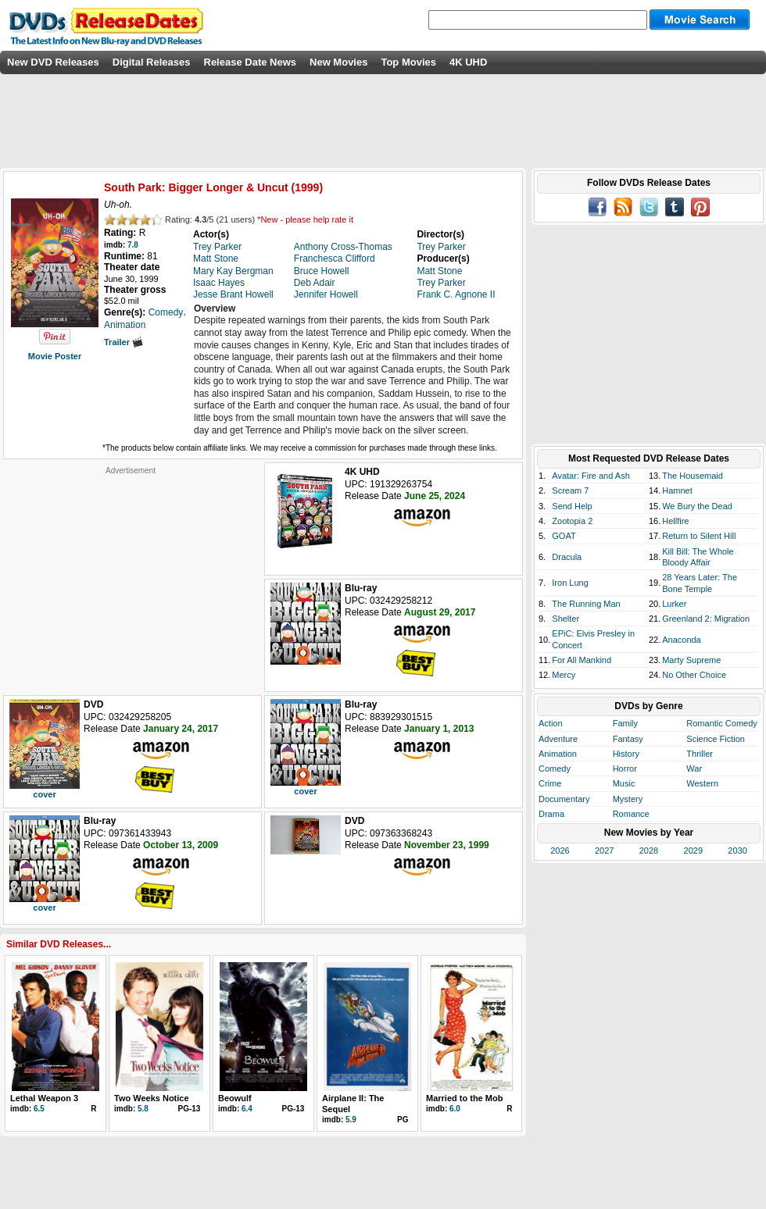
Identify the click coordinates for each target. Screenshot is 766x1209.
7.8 (132, 245)
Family (625, 723)
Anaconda (681, 639)
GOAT (563, 535)
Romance (631, 813)
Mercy (563, 674)
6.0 (454, 1108)
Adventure (558, 739)
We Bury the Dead (697, 506)
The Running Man (586, 603)
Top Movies (408, 62)
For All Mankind (581, 660)
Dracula (567, 557)
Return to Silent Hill (699, 535)
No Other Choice (694, 674)
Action (551, 723)
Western (702, 783)
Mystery (628, 799)
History (626, 753)
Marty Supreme (691, 660)
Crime (550, 783)
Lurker (674, 603)
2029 (693, 850)
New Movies (338, 62)
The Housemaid (692, 475)
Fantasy (628, 739)
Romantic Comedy (721, 723)
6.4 (247, 1108)
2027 (604, 850)
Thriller (699, 753)
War (694, 768)
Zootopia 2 (572, 521)
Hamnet (677, 490)
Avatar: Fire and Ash (590, 475)
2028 (648, 850)
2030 (737, 850)
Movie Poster (54, 356)
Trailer (123, 342)
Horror (625, 768)
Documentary (564, 799)
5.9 (350, 1119)
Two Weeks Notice (151, 1098)
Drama (551, 813)
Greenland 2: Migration (706, 618)
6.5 (39, 1108)
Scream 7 (570, 490)
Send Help (572, 506)
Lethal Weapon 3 (44, 1098)
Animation (558, 753)
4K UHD (468, 62)
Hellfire (675, 521)
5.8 (143, 1108)
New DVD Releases (53, 62)
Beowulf (235, 1098)
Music (624, 783)
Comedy (555, 768)
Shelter (565, 618)
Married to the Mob (464, 1098)
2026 (559, 850)
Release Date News (250, 62)
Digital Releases (152, 62)
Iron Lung (570, 582)
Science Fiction (715, 739)
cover (44, 794)
